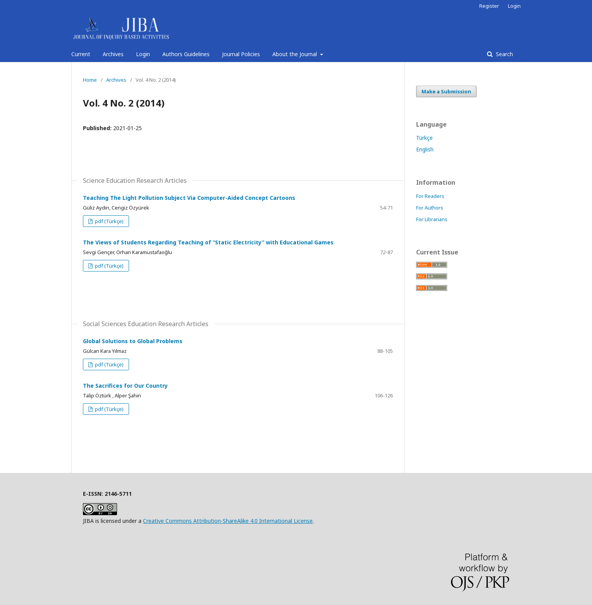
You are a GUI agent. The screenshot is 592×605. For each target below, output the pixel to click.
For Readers (430, 195)
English (425, 149)
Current (80, 54)
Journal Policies (241, 54)
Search (503, 54)
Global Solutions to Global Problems (132, 341)
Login (143, 54)
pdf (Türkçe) (109, 221)
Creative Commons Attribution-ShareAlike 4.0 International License (228, 520)
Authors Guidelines (186, 54)
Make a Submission (446, 91)
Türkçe (424, 137)
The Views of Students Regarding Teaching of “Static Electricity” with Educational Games (208, 242)
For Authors (429, 207)
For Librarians (431, 219)
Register (489, 5)
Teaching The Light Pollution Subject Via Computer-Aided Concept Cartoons (189, 197)
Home (90, 79)
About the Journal (295, 54)
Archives (113, 54)
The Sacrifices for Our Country (125, 385)
